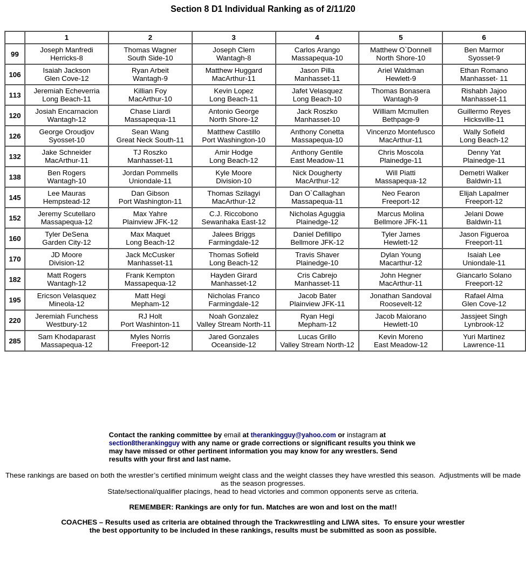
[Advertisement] (263, 398)
